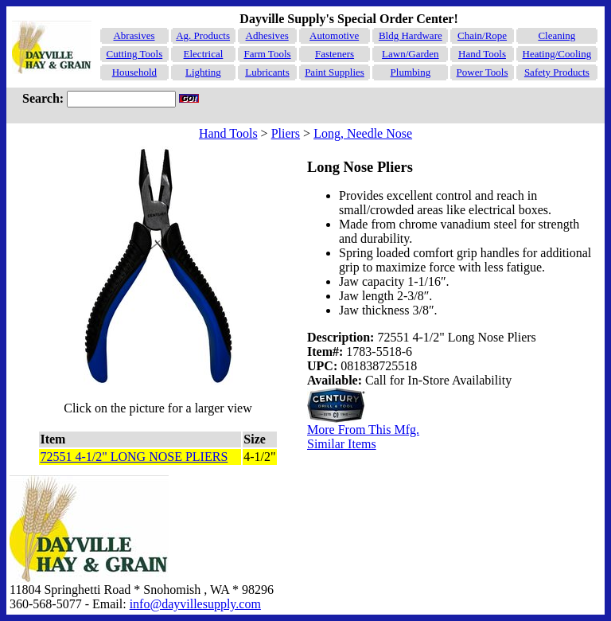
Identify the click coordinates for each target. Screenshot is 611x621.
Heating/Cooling (557, 54)
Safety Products (557, 72)
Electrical (204, 54)
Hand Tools (482, 54)
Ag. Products (203, 35)
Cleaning (556, 35)
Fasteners (334, 54)
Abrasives (133, 35)
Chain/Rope (482, 35)
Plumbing (411, 72)
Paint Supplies (334, 72)
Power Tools (482, 72)
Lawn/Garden (410, 54)
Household (134, 72)
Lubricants (267, 72)
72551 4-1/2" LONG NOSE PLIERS (134, 456)
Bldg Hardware (410, 35)
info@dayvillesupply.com (195, 604)
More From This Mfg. (363, 429)
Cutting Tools (134, 54)
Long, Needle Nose (362, 133)
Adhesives (267, 35)
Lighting (203, 72)
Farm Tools (266, 54)
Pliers (285, 133)
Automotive (334, 35)
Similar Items (341, 444)
